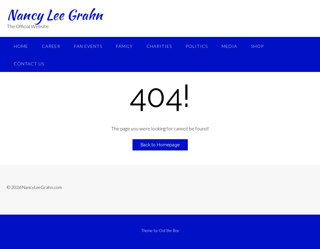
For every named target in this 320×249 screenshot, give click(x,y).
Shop (257, 46)
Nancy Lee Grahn (54, 15)
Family (124, 46)
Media (229, 46)
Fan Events (88, 46)
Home (21, 46)
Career (51, 46)
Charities (159, 46)
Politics (197, 46)
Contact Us (29, 63)
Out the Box (169, 230)
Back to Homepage (160, 144)
